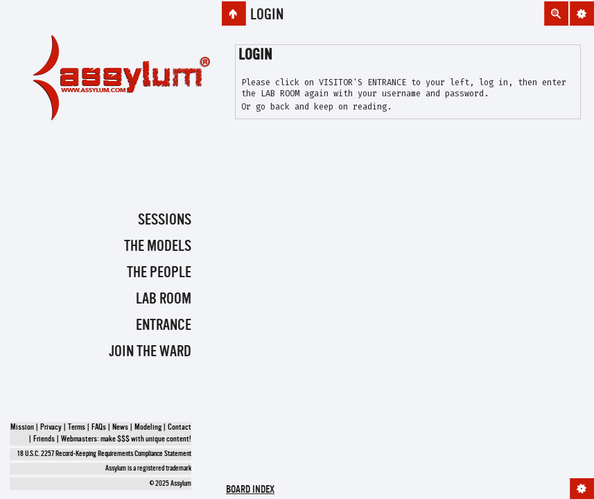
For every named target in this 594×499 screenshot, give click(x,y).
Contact (179, 427)
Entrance (163, 325)
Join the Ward (150, 352)
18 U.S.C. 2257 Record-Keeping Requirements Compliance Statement (104, 454)
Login (266, 15)
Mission (22, 427)
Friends (44, 439)
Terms (76, 427)
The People (159, 273)
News (120, 427)
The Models (157, 246)
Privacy (51, 427)
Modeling (147, 427)
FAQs (98, 427)
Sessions (164, 220)
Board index (250, 490)
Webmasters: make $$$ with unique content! (126, 439)
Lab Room (163, 299)
